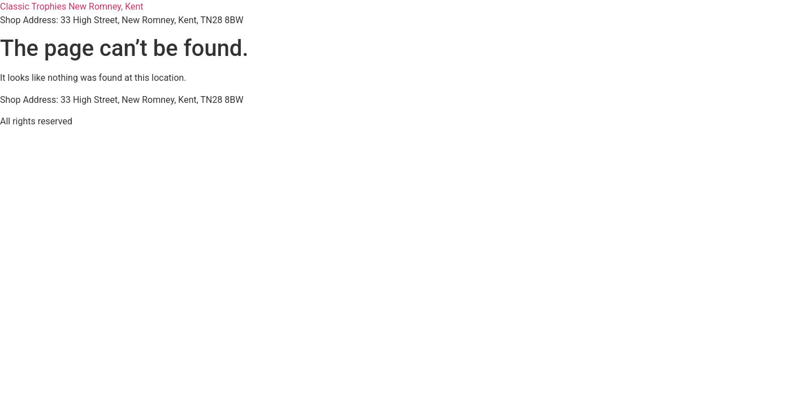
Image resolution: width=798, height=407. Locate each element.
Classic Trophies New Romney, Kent (72, 6)
